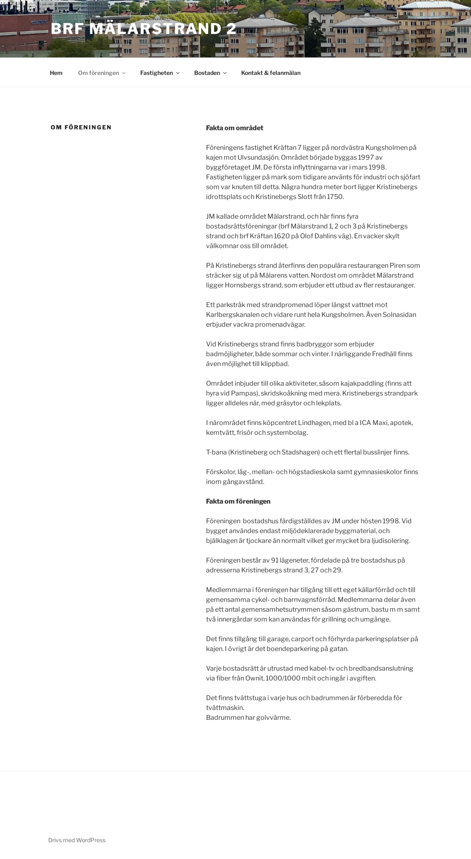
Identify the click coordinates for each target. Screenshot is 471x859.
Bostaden (211, 72)
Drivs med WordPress (76, 839)
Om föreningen (102, 72)
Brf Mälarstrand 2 (144, 29)
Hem (56, 72)
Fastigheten (160, 72)
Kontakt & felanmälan (271, 72)
